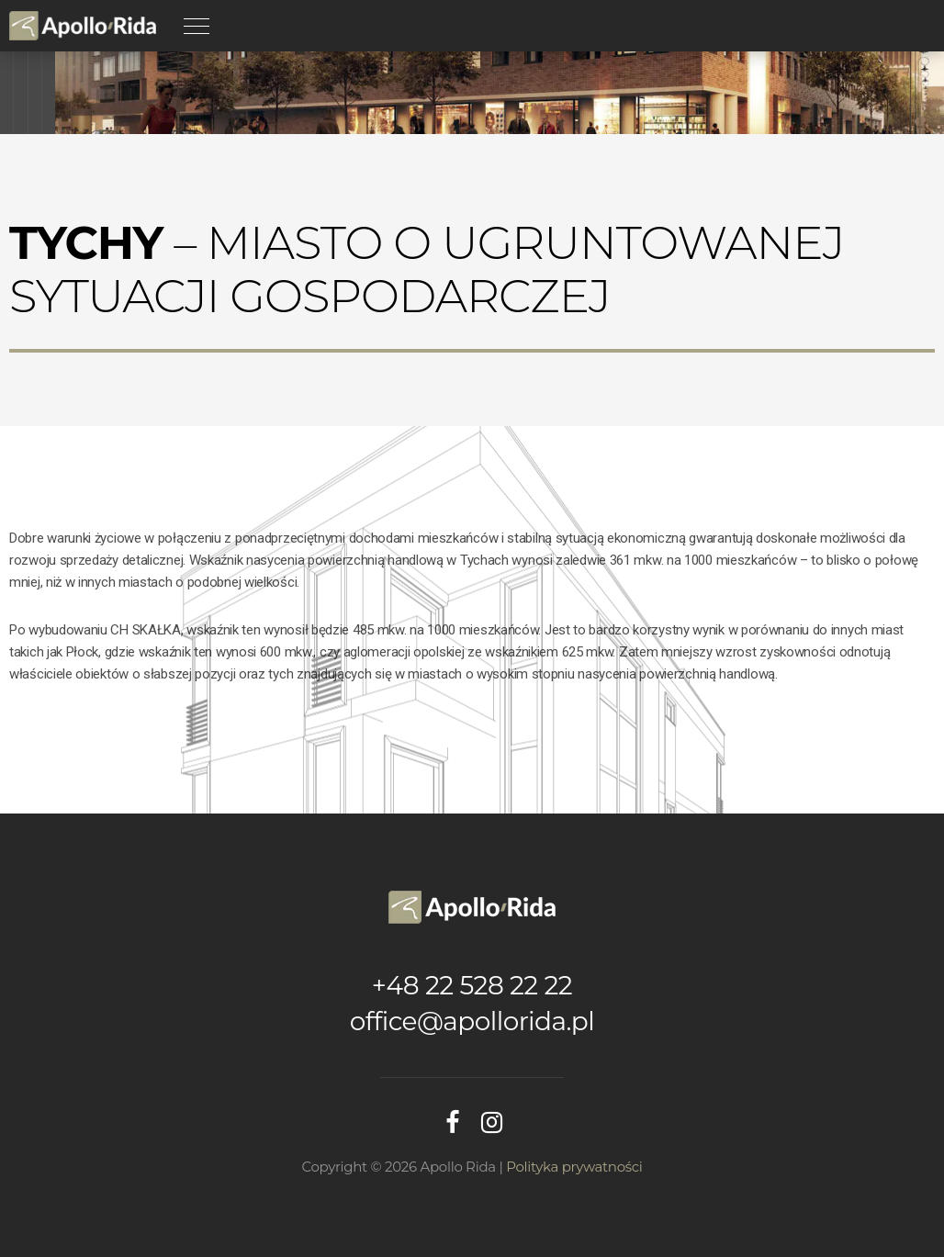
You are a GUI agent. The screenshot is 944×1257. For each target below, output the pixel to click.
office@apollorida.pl (472, 1021)
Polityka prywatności (574, 1166)
